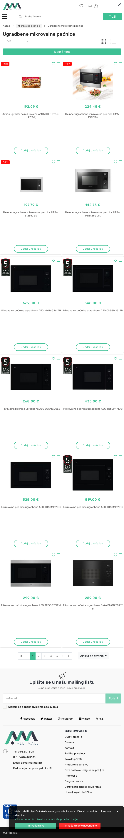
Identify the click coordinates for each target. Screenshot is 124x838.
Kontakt (69, 748)
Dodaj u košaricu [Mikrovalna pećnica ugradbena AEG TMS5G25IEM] (31, 641)
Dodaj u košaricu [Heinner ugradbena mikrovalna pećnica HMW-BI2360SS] (31, 248)
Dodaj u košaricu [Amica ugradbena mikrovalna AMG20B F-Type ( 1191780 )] (31, 150)
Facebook (27, 718)
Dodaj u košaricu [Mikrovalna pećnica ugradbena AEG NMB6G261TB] (31, 347)
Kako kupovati (73, 759)
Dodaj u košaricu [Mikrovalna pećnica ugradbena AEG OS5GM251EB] (93, 347)
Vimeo (84, 718)
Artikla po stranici (92, 656)
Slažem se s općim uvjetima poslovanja (33, 706)
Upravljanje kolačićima (78, 792)
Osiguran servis (74, 781)
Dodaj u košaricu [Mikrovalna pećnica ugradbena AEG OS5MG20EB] (31, 445)
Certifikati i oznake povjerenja (83, 786)
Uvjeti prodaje (73, 736)
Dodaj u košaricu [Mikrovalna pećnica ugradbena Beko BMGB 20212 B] (93, 641)
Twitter (46, 718)
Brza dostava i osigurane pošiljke (84, 770)
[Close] (35, 826)
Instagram (65, 718)
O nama (69, 742)
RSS (100, 718)
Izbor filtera (62, 51)
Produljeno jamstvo (76, 764)
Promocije (71, 775)
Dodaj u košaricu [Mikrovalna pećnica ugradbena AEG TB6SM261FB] (93, 543)
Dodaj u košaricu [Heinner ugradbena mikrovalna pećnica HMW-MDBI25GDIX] (93, 248)
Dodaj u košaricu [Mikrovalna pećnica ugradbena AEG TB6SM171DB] (93, 445)
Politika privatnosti (76, 753)
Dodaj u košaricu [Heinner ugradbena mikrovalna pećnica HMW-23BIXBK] (93, 150)
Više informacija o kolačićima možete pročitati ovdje (46, 819)
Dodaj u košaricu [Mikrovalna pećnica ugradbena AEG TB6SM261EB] (31, 543)
